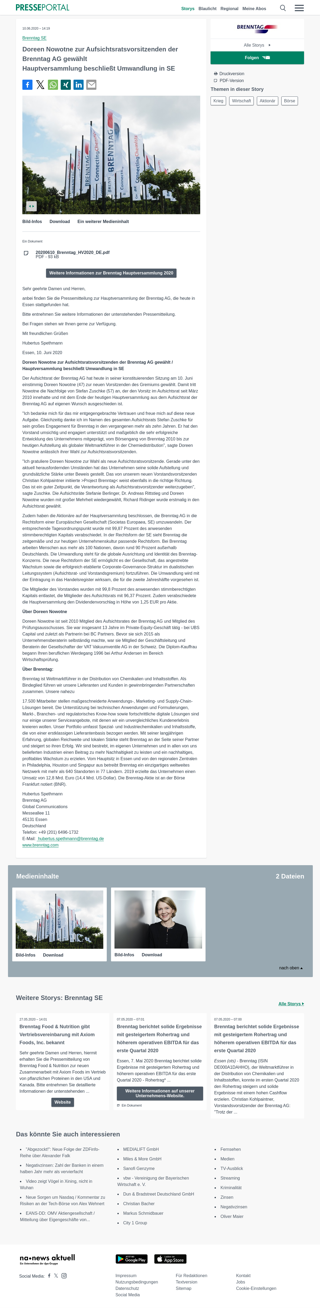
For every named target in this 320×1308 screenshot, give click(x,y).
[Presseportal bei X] (54, 1276)
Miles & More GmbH (142, 1159)
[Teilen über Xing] (66, 85)
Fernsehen (230, 1149)
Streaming (230, 1178)
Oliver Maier (231, 1216)
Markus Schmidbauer (143, 1213)
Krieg (219, 101)
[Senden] (91, 85)
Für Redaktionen (191, 1276)
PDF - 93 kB (72, 254)
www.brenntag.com (40, 845)
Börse (219, 114)
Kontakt (243, 1276)
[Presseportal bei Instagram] (62, 1275)
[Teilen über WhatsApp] (53, 85)
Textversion (186, 1282)
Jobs (240, 1282)
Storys (188, 8)
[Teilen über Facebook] (27, 85)
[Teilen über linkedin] (78, 85)
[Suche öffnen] (283, 8)
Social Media (128, 1295)
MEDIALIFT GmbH (141, 1149)
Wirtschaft (243, 101)
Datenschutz (127, 1288)
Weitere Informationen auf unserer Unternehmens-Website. (160, 1093)
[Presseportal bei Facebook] (48, 1276)
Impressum (126, 1276)
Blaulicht (208, 8)
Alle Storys (257, 45)
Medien (227, 1159)
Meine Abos (254, 8)
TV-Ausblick (231, 1169)
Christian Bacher (139, 1204)
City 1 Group (135, 1223)
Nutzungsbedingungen (137, 1282)
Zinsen (226, 1197)
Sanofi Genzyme (139, 1169)
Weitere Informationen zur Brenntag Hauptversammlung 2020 (111, 273)
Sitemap (183, 1288)
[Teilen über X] (40, 85)
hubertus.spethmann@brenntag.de (70, 838)
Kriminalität (230, 1188)
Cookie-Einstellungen (256, 1288)
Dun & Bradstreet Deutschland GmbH (158, 1194)
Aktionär (271, 101)
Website (63, 1108)
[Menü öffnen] (299, 8)
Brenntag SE (34, 38)
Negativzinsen (233, 1207)
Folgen (257, 57)
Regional (229, 8)
